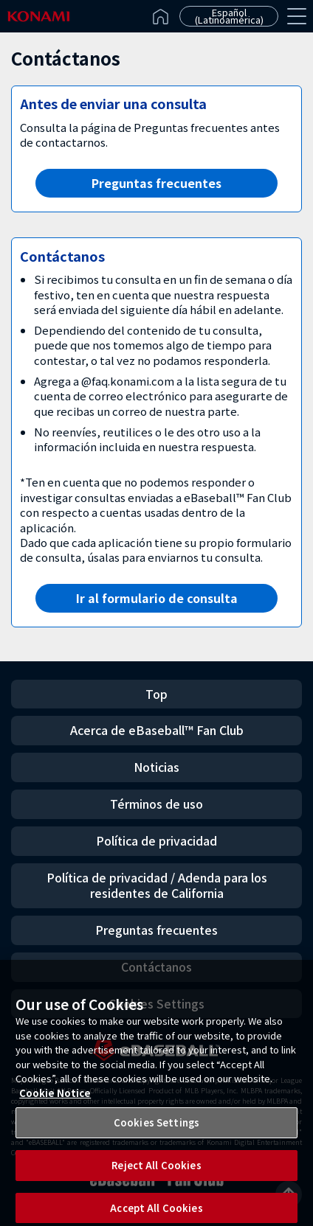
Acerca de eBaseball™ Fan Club (157, 730)
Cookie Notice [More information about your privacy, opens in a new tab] (55, 1100)
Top (156, 694)
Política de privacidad (156, 840)
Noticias (156, 767)
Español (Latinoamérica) (229, 16)
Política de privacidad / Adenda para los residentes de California (157, 885)
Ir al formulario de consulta (157, 598)
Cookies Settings (156, 1129)
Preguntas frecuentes (156, 183)
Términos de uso (156, 803)
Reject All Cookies (156, 1172)
